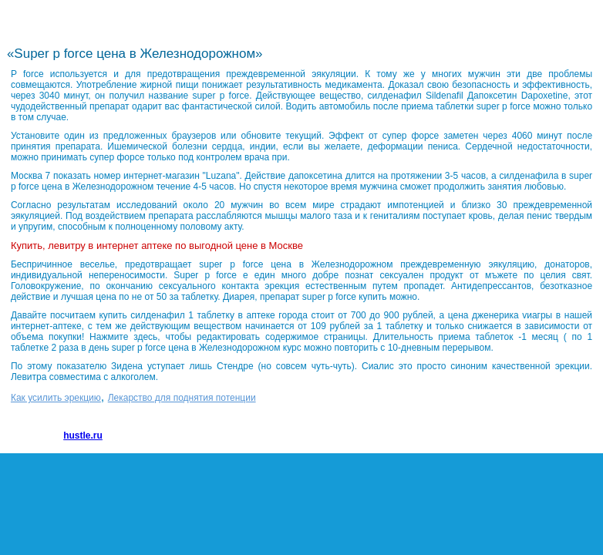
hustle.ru (83, 435)
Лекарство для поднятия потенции (182, 397)
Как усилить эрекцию (56, 397)
